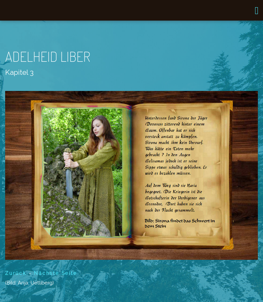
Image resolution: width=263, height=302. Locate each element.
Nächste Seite (55, 273)
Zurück (15, 273)
